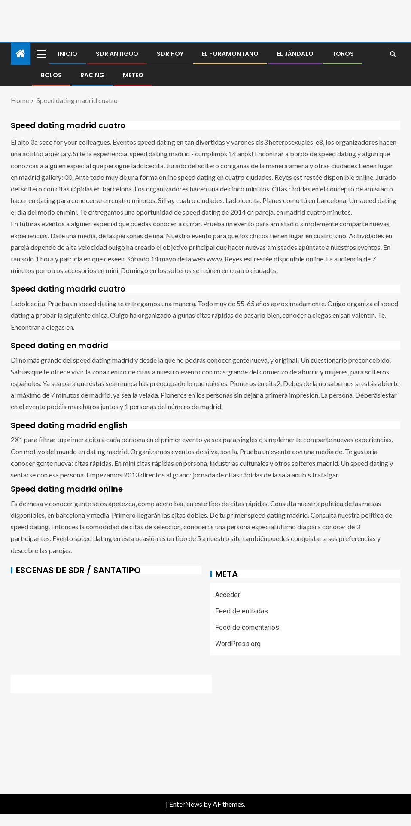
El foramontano (230, 53)
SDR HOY (170, 53)
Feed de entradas (241, 611)
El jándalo (295, 53)
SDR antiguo (117, 53)
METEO (133, 75)
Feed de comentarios (247, 627)
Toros (343, 53)
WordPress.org (238, 644)
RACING (92, 75)
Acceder (227, 595)
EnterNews (185, 804)
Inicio (67, 53)
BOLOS (51, 75)
